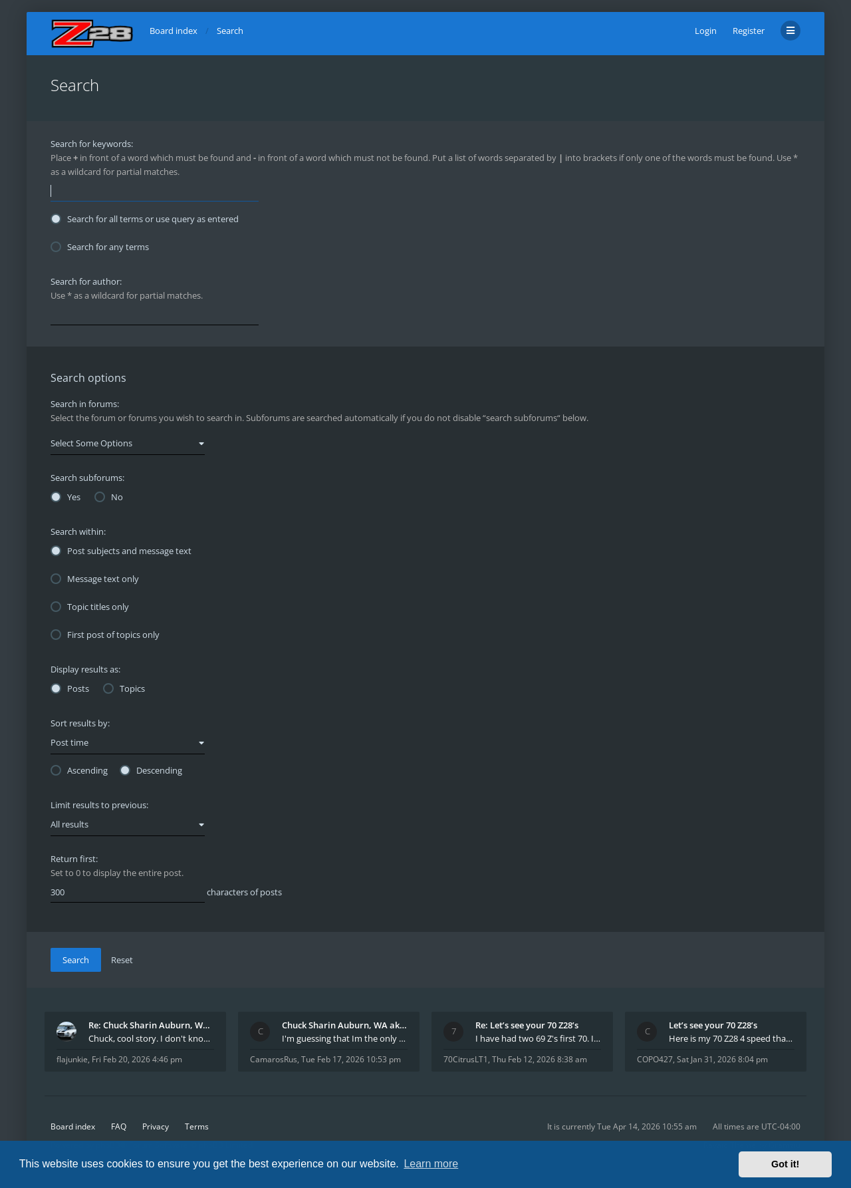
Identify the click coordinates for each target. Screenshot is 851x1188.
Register (749, 31)
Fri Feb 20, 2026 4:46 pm (137, 1059)
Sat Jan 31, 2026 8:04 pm (722, 1059)
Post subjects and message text (121, 551)
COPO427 (655, 1059)
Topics (124, 688)
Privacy (155, 1126)
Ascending (79, 770)
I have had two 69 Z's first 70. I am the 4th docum (538, 1038)
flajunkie (72, 1059)
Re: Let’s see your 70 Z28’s (526, 1025)
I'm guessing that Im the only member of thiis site (345, 1038)
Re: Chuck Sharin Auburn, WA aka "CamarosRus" (151, 1025)
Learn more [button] (431, 1163)
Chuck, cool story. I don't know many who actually (151, 1038)
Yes (65, 497)
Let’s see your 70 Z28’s (713, 1025)
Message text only (95, 579)
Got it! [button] (785, 1164)
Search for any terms (100, 247)
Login (706, 31)
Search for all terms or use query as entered (145, 219)
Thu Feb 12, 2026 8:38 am (539, 1059)
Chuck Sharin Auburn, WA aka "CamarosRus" (345, 1025)
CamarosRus (273, 1059)
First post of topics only (105, 635)
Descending (151, 770)
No (108, 497)
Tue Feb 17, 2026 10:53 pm (351, 1059)
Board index (73, 1126)
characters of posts (166, 893)
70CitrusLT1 (465, 1059)
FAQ (118, 1126)
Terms (197, 1126)
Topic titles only (90, 607)
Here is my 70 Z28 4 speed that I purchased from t (731, 1038)
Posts (70, 688)
